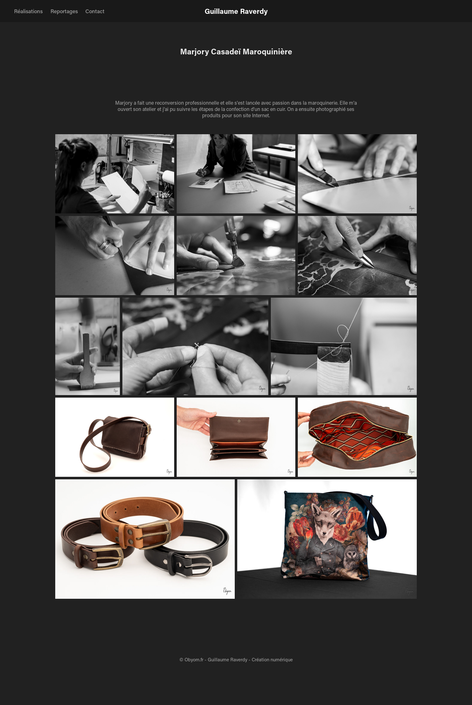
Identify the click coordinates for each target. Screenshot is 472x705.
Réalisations (28, 11)
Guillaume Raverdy (236, 11)
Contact (95, 11)
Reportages (64, 11)
